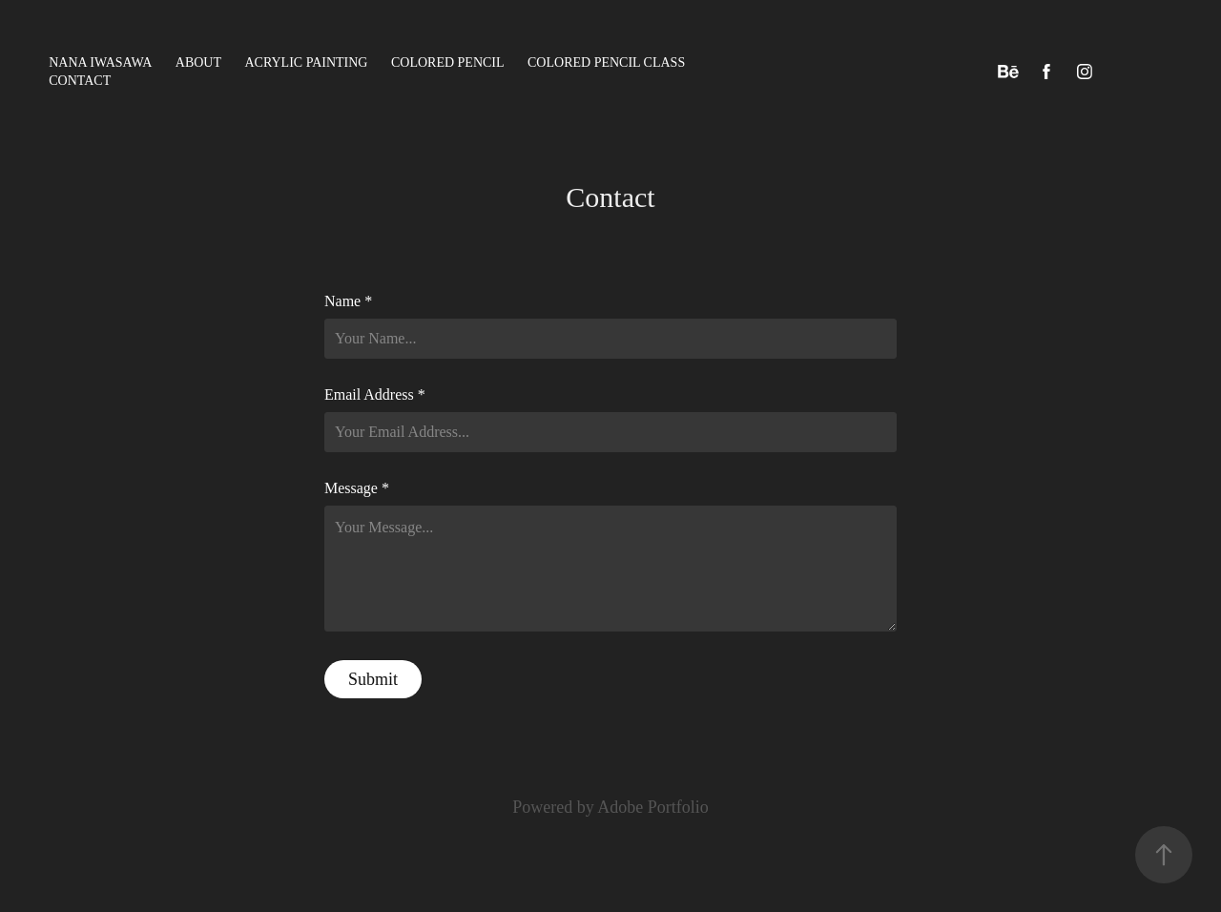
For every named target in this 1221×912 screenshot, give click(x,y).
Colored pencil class (606, 62)
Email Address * (374, 395)
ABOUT (198, 62)
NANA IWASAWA (100, 62)
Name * (348, 301)
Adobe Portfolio (653, 807)
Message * (356, 488)
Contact (80, 80)
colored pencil (448, 62)
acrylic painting (305, 62)
